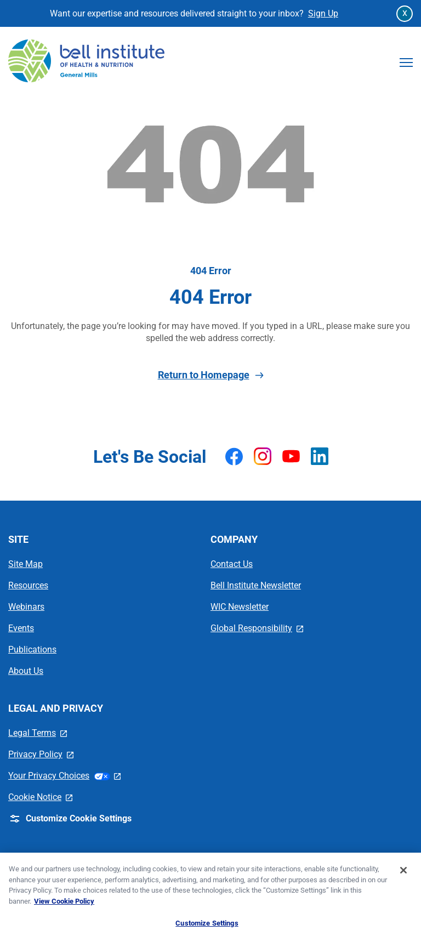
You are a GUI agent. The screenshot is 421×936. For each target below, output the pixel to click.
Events (21, 628)
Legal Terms (37, 733)
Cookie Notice (40, 797)
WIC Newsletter (239, 607)
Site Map (25, 564)
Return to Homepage (211, 375)
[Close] (403, 876)
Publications (32, 649)
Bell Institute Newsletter (255, 585)
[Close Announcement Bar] (404, 13)
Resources (28, 585)
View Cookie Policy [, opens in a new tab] (64, 906)
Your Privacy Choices (64, 775)
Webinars (26, 607)
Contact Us (231, 564)
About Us (25, 671)
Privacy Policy (40, 754)
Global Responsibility (256, 628)
